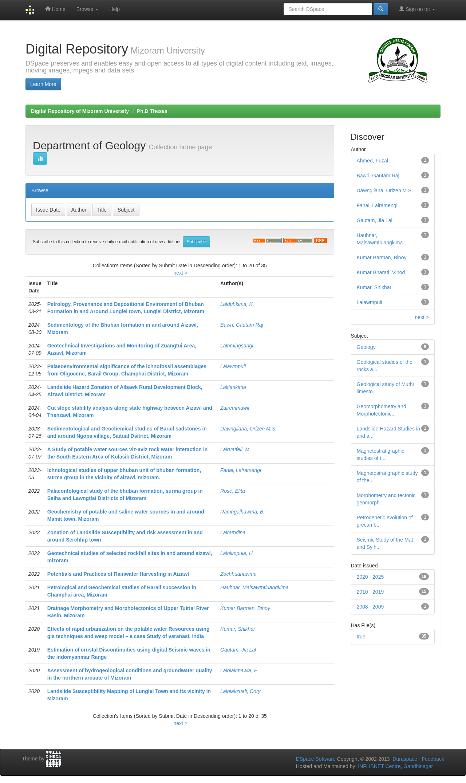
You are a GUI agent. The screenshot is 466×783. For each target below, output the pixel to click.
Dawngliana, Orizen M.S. (248, 429)
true (361, 637)
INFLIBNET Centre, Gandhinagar (394, 766)
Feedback (433, 759)
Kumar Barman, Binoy (245, 608)
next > (180, 273)
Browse (87, 9)
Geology (366, 347)
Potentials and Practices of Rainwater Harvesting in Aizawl (118, 574)
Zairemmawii (234, 408)
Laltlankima (233, 387)
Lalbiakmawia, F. (239, 670)
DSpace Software (316, 759)
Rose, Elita (232, 491)
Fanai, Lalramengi (240, 470)
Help (114, 9)
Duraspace (404, 759)
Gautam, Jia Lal (238, 650)
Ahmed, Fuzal (372, 161)
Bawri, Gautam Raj (241, 325)
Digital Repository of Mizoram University (80, 111)
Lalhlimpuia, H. (237, 553)
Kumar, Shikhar (237, 629)
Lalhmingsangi (236, 346)
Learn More (43, 84)
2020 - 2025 (370, 577)
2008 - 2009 (370, 607)
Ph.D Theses (152, 111)
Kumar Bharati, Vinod (381, 272)
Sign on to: (417, 9)
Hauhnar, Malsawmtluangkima (254, 587)
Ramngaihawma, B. (242, 512)
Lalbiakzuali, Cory (240, 691)
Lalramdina (232, 532)
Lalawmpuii (233, 366)
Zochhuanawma (238, 574)
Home (55, 9)
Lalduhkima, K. (237, 304)
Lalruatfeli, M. (235, 449)
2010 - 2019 (370, 592)
